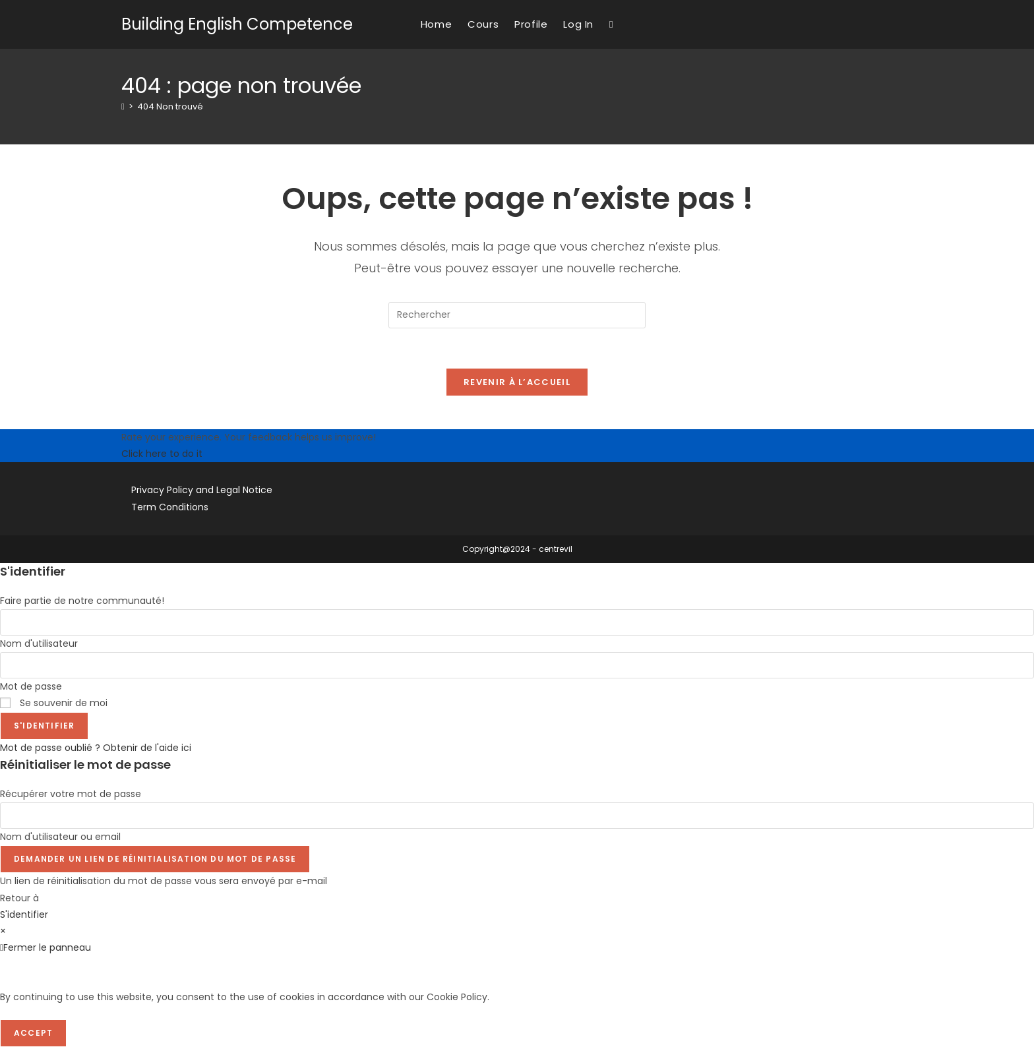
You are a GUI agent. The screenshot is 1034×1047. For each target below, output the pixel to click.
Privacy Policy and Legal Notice (201, 489)
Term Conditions (169, 507)
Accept (33, 1032)
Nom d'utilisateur (39, 643)
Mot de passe (31, 686)
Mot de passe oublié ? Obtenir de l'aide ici (95, 747)
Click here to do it (161, 453)
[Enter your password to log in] (517, 665)
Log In (578, 24)
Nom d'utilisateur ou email (60, 836)
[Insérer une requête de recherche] (517, 315)
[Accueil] (123, 106)
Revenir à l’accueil (517, 382)
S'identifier (44, 725)
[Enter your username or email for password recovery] (517, 815)
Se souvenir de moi (53, 702)
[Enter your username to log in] (517, 622)
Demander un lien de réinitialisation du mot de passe (155, 858)
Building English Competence (237, 24)
